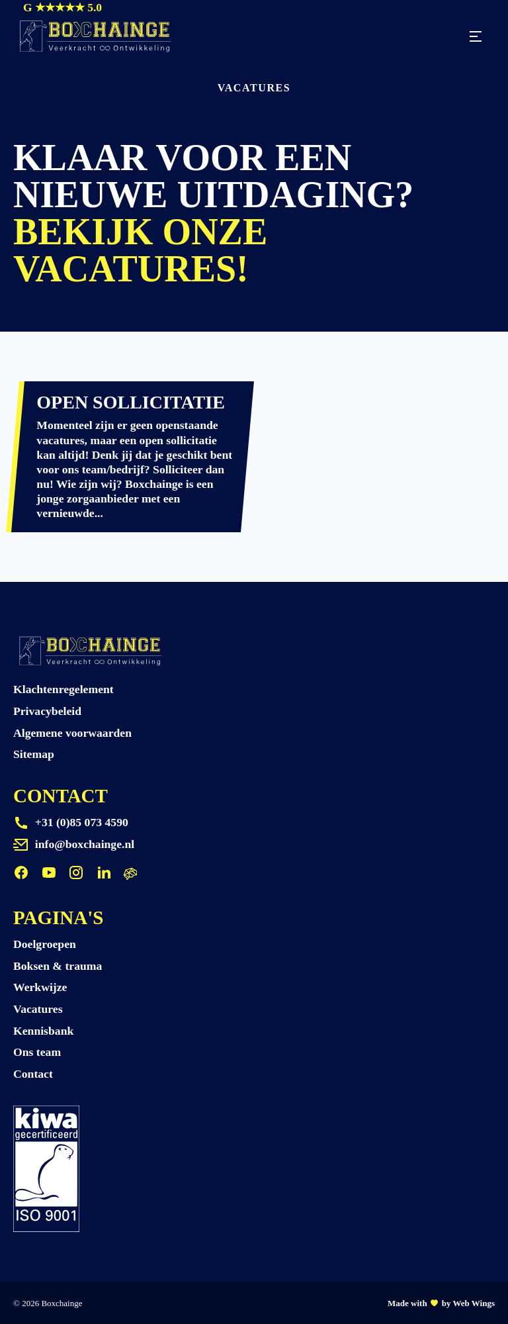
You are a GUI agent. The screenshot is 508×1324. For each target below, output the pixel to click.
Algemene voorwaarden (72, 732)
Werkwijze (40, 987)
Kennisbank (43, 1030)
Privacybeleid (47, 711)
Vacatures (38, 1009)
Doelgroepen (44, 944)
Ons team (37, 1052)
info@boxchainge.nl (84, 844)
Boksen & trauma (57, 965)
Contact (33, 1073)
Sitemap (33, 754)
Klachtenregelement (63, 689)
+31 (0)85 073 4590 (81, 822)
